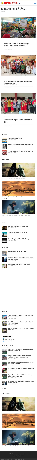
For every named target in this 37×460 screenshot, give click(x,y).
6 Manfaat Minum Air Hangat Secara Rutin (17, 251)
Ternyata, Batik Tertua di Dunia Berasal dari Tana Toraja (20, 151)
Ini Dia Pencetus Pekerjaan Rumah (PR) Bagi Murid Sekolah (20, 144)
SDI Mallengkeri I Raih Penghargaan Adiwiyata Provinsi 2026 (21, 368)
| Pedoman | (7, 459)
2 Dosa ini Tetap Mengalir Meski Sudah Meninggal (18, 239)
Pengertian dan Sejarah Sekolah (15, 138)
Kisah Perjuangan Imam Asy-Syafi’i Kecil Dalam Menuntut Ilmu (16, 215)
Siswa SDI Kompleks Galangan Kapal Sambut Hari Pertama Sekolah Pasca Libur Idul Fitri (20, 363)
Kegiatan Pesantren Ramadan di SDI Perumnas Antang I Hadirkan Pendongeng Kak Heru (20, 375)
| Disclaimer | (17, 459)
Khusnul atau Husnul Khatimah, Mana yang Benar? (13, 196)
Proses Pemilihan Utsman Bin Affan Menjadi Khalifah (14, 178)
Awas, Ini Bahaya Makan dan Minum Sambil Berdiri (19, 264)
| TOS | (22, 459)
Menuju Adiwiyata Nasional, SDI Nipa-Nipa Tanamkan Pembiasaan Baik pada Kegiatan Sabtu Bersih (19, 356)
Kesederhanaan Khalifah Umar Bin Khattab (17, 232)
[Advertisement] (18, 289)
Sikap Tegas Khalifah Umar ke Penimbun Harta (18, 226)
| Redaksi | (2, 459)
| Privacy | (12, 459)
